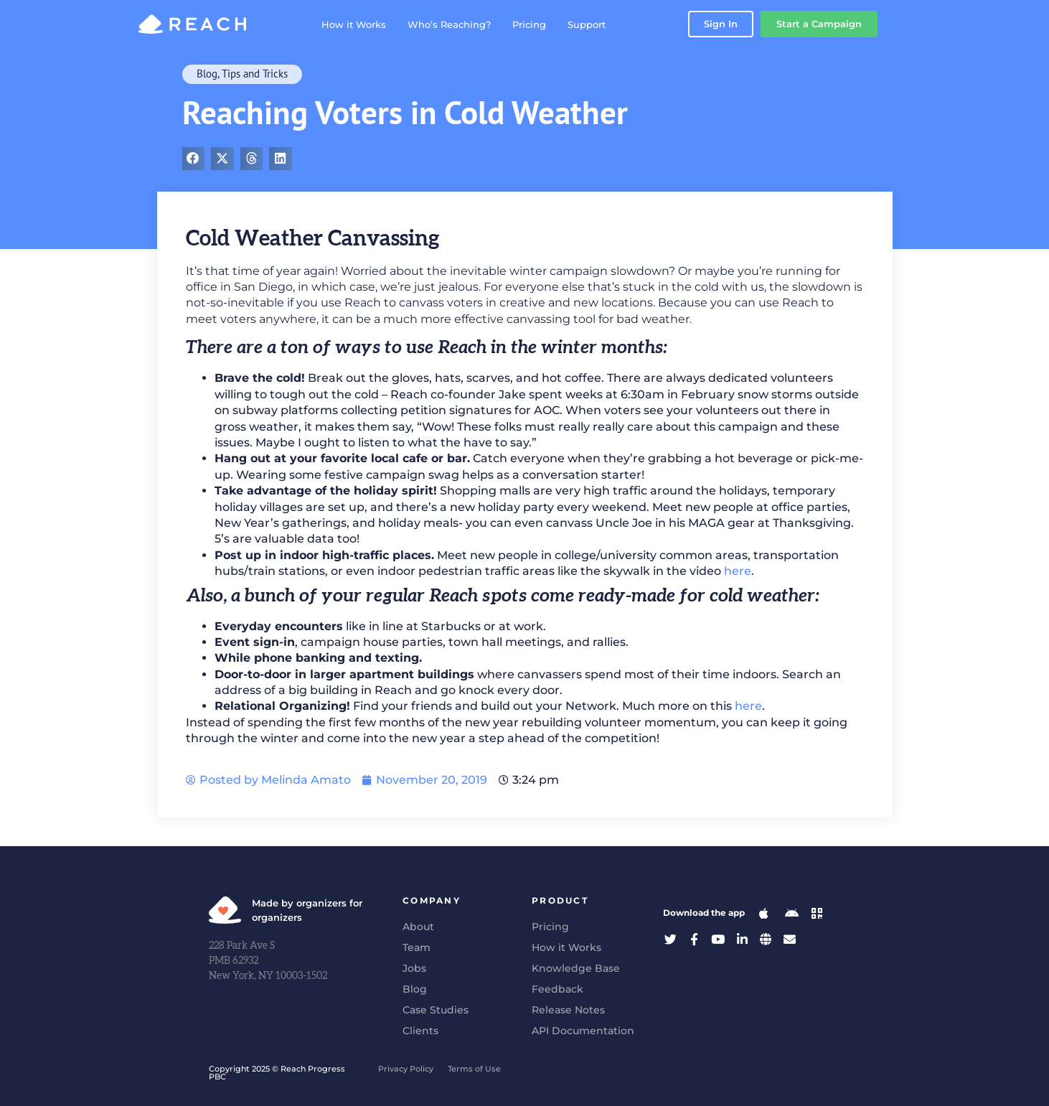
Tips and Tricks (255, 73)
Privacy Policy (405, 1069)
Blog (207, 73)
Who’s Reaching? (465, 24)
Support (603, 24)
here (737, 571)
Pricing (546, 24)
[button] (193, 158)
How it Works (370, 24)
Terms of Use (474, 1069)
